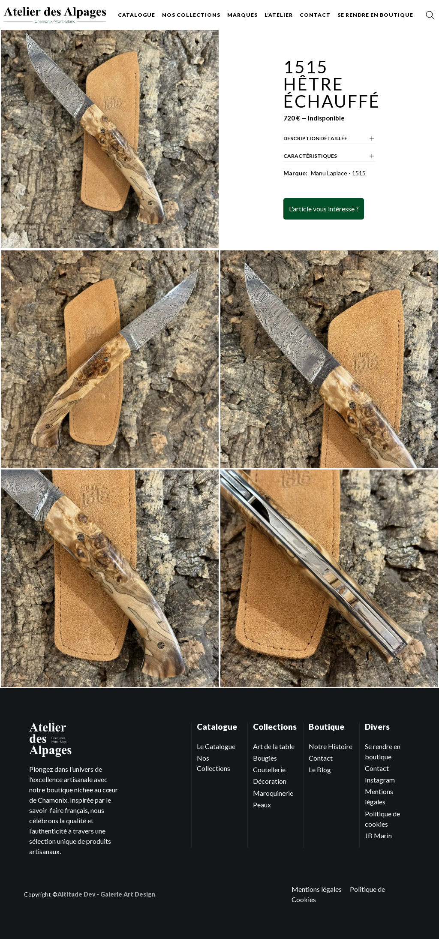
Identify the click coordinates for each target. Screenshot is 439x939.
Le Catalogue (216, 746)
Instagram (380, 780)
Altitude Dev (76, 894)
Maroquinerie (273, 793)
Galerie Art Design (127, 894)
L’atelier (279, 15)
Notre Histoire (330, 746)
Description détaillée (329, 138)
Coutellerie (269, 769)
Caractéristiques (329, 156)
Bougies (265, 758)
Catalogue (136, 15)
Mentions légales (317, 889)
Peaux (262, 805)
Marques (242, 15)
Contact (315, 15)
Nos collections (191, 15)
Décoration (269, 781)
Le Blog (320, 769)
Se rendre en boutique (375, 15)
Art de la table (274, 746)
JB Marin (378, 835)
